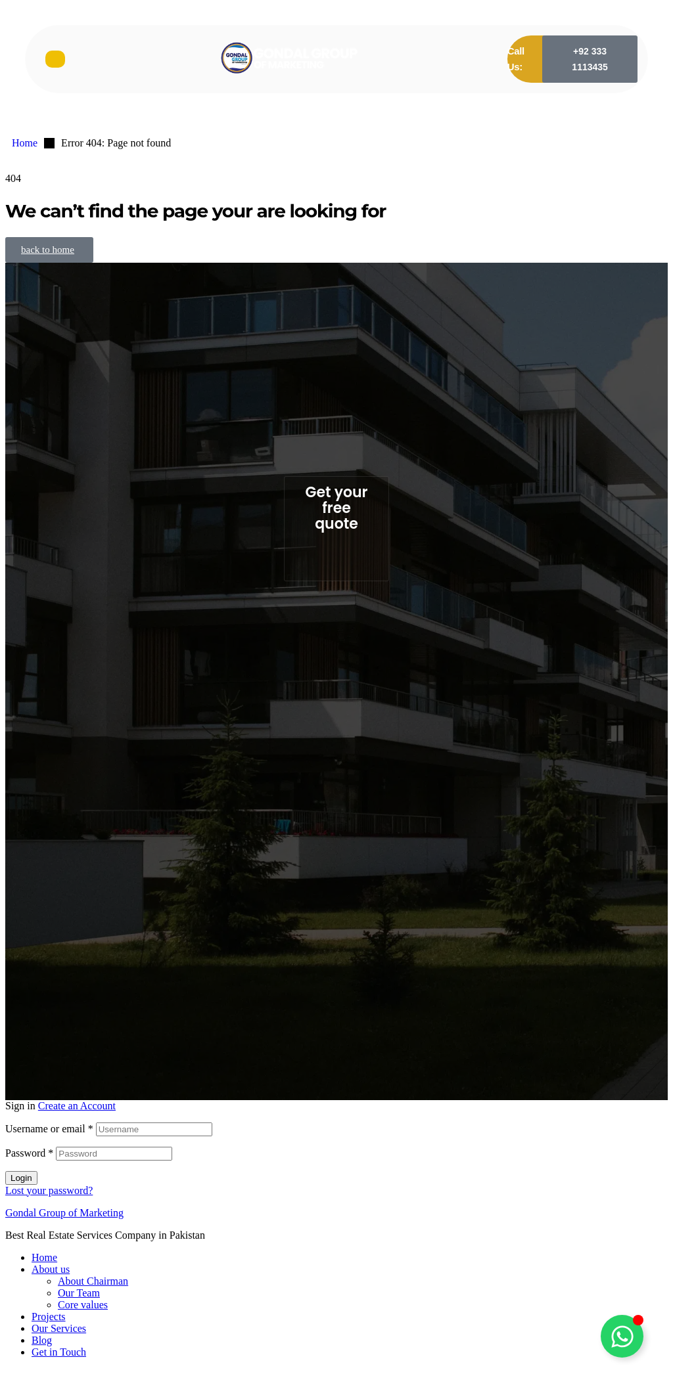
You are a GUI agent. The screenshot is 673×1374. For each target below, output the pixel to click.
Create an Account (77, 1105)
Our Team (79, 1292)
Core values (83, 1304)
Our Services (59, 1328)
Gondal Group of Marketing (64, 1212)
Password (29, 1153)
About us (51, 1269)
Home (44, 1257)
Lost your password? (49, 1190)
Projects (49, 1316)
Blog (42, 1340)
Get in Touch (59, 1352)
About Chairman (93, 1281)
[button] (590, 59)
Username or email (49, 1128)
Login (21, 1178)
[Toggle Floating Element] (622, 1336)
